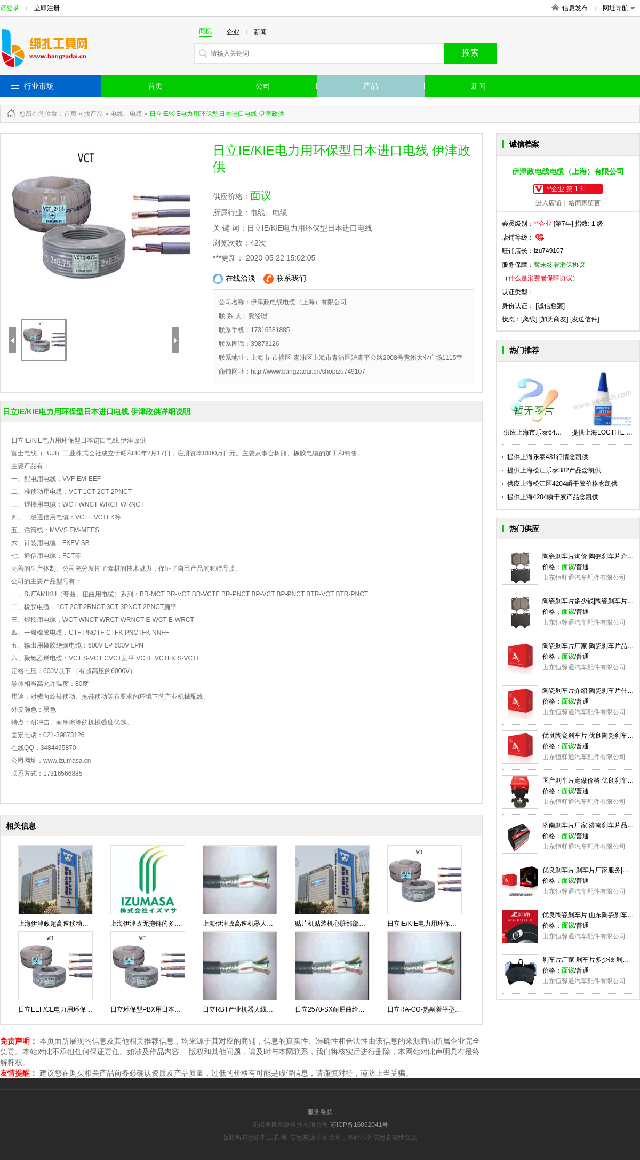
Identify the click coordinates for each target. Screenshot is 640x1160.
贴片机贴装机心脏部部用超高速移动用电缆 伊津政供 (369, 923)
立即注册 (47, 8)
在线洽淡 (234, 279)
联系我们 (284, 279)
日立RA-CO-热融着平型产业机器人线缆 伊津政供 (457, 1009)
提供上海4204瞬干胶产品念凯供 (552, 497)
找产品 (93, 113)
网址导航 (619, 8)
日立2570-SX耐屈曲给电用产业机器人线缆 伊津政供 (369, 1009)
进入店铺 (548, 203)
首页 (155, 86)
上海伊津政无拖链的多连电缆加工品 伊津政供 (175, 923)
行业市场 (39, 86)
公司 (262, 86)
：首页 (67, 113)
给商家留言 (585, 203)
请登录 (9, 8)
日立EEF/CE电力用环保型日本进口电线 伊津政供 (88, 1009)
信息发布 (575, 8)
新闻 (478, 86)
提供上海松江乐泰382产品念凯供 (554, 470)
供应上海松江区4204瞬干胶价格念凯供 (562, 483)
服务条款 (320, 1112)
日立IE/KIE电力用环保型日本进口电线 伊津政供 (454, 923)
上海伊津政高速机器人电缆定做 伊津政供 (261, 923)
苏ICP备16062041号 (359, 1125)
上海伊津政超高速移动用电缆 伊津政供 (73, 923)
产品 (370, 86)
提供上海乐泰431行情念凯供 (547, 457)
